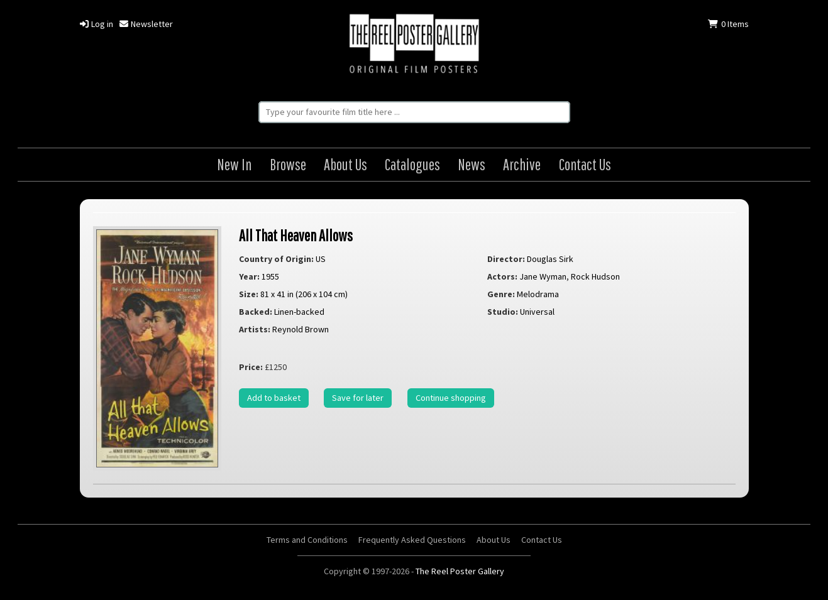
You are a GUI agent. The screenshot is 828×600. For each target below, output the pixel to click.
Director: (506, 259)
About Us (345, 164)
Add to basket (274, 397)
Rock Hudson (595, 276)
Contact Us (585, 164)
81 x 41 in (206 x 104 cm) (304, 294)
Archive (522, 164)
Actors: (502, 276)
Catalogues (412, 164)
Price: (251, 367)
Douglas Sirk (550, 259)
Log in (96, 24)
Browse (288, 164)
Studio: (502, 311)
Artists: (254, 329)
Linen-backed (299, 311)
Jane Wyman (542, 276)
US (321, 259)
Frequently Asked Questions (412, 539)
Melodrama (538, 294)
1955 (270, 276)
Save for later (358, 397)
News (471, 164)
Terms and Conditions (307, 539)
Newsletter (146, 24)
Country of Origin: (276, 259)
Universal (537, 311)
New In (234, 164)
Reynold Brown (300, 329)
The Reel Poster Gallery (414, 45)
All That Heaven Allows (296, 235)
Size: (248, 294)
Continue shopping (451, 397)
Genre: (501, 294)
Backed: (255, 311)
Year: (249, 276)
